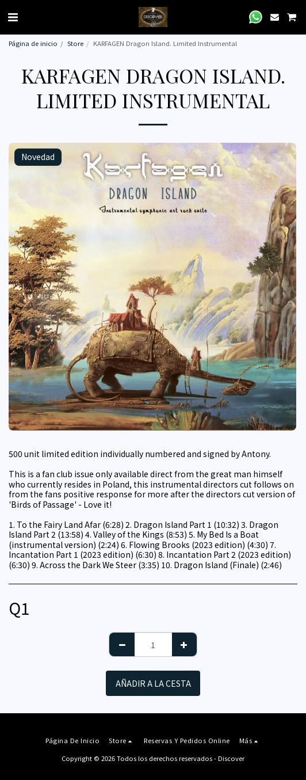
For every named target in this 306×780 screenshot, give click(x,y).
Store (75, 43)
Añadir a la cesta (153, 683)
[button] (12, 16)
